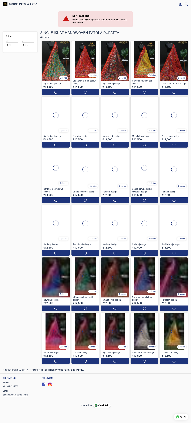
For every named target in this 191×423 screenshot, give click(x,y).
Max (23, 41)
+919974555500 (10, 386)
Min (7, 41)
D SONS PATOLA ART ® (23, 4)
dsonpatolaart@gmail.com (15, 395)
